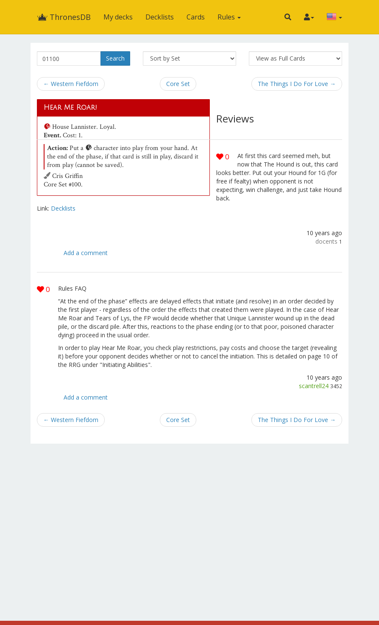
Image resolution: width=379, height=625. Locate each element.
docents (326, 241)
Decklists (159, 17)
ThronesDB (64, 17)
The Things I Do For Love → (297, 84)
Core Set (178, 84)
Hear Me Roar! (70, 107)
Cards (196, 17)
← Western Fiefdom (70, 84)
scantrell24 (314, 386)
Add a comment (86, 253)
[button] (288, 17)
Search (115, 58)
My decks (118, 17)
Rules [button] (229, 17)
